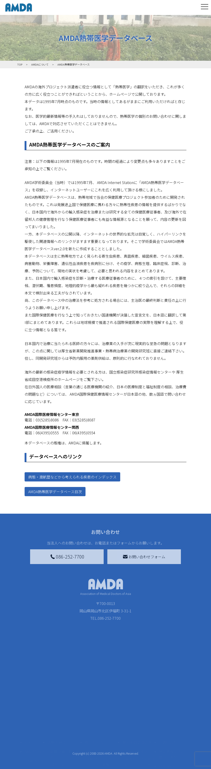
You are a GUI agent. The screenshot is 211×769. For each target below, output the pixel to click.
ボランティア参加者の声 (64, 760)
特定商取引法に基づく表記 (172, 714)
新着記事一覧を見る (65, 714)
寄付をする (94, 702)
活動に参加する (60, 741)
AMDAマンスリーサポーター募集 (103, 721)
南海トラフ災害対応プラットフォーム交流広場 (139, 724)
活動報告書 (34, 736)
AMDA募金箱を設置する (103, 747)
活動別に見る (61, 732)
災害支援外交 (136, 711)
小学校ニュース (34, 749)
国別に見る (59, 724)
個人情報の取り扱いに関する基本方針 (172, 741)
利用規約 (166, 726)
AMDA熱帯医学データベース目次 (55, 491)
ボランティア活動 (64, 750)
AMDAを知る (35, 711)
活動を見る (56, 702)
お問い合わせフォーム (144, 556)
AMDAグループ (35, 723)
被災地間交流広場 (137, 702)
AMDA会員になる (102, 711)
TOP (28, 702)
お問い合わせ (170, 702)
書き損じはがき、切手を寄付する (102, 734)
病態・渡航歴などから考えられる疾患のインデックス (72, 477)
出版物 (32, 759)
